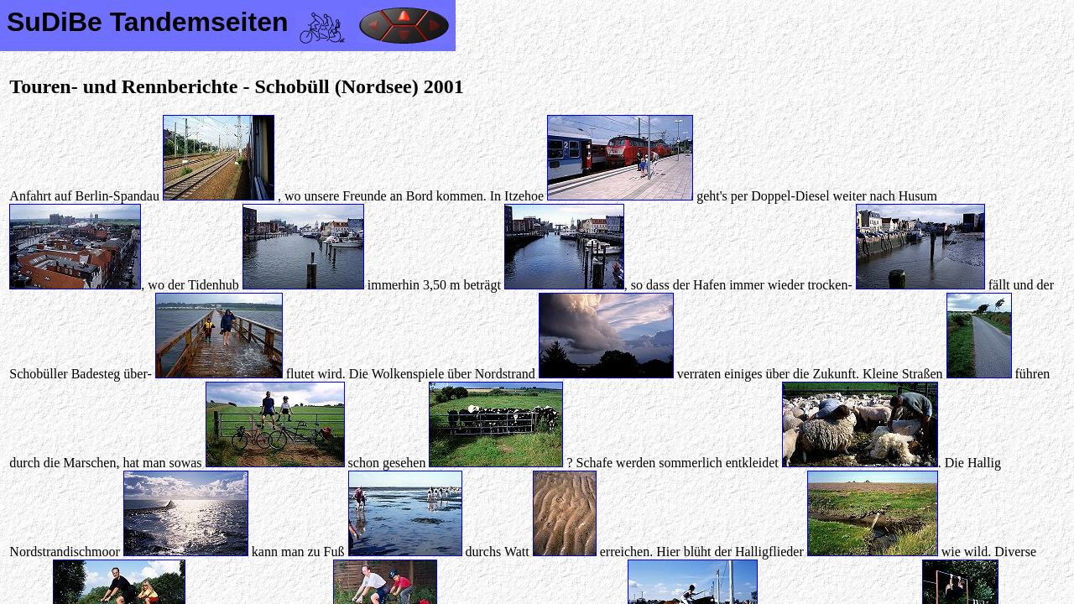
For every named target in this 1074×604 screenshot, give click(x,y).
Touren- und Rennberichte (123, 86)
